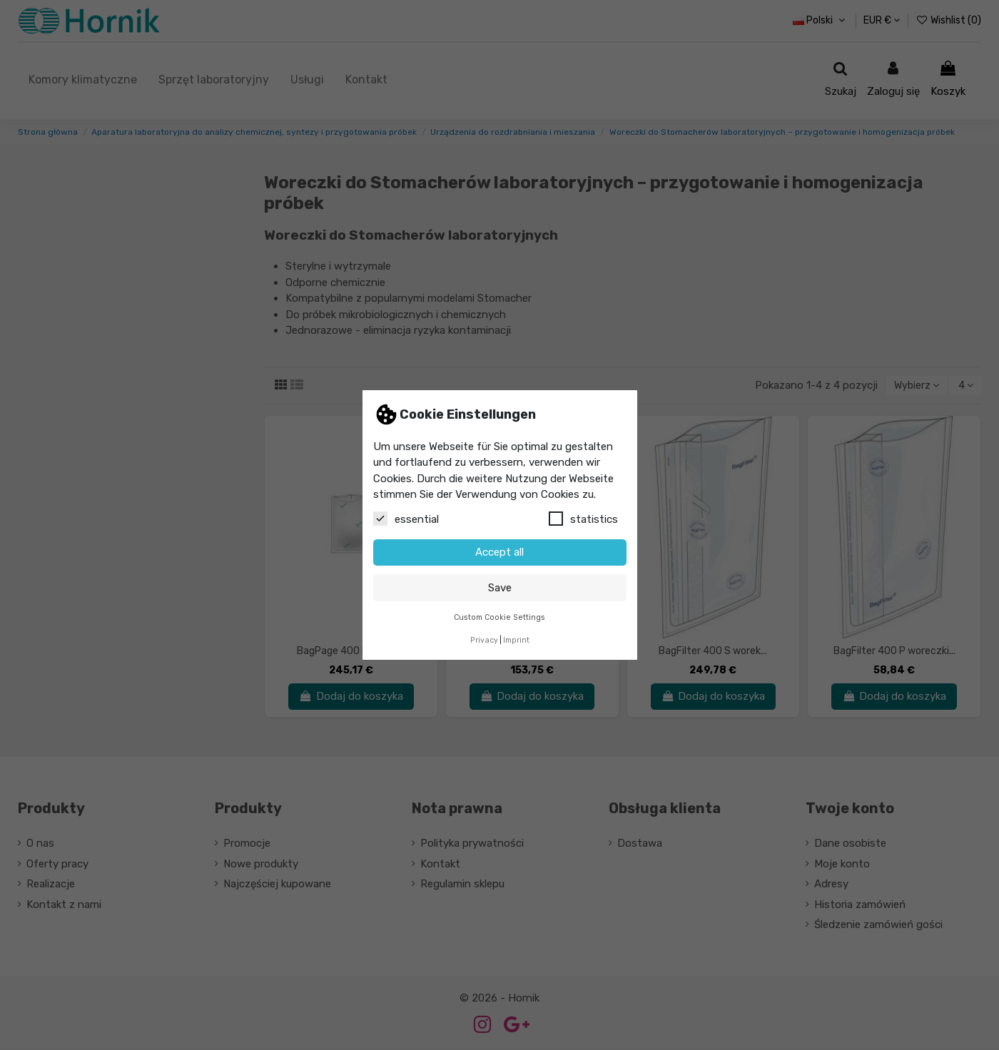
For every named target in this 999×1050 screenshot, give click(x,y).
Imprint (516, 640)
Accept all (499, 552)
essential (406, 518)
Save (500, 587)
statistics (583, 518)
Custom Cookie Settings (499, 617)
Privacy (484, 640)
